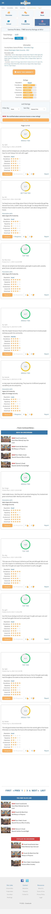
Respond (7, 174)
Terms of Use (41, 891)
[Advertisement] (25, 770)
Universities (9, 888)
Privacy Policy (41, 894)
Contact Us (25, 894)
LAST (43, 790)
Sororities (10, 894)
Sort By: (26, 108)
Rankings (9, 897)
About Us (40, 888)
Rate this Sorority (24, 72)
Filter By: (5, 108)
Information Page (29, 47)
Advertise (25, 888)
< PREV (16, 790)
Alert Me (26, 120)
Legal (40, 897)
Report (46, 174)
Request (25, 891)
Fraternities (9, 891)
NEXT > (35, 790)
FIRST (8, 790)
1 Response (17, 236)
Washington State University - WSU (19, 50)
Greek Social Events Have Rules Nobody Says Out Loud (20, 440)
